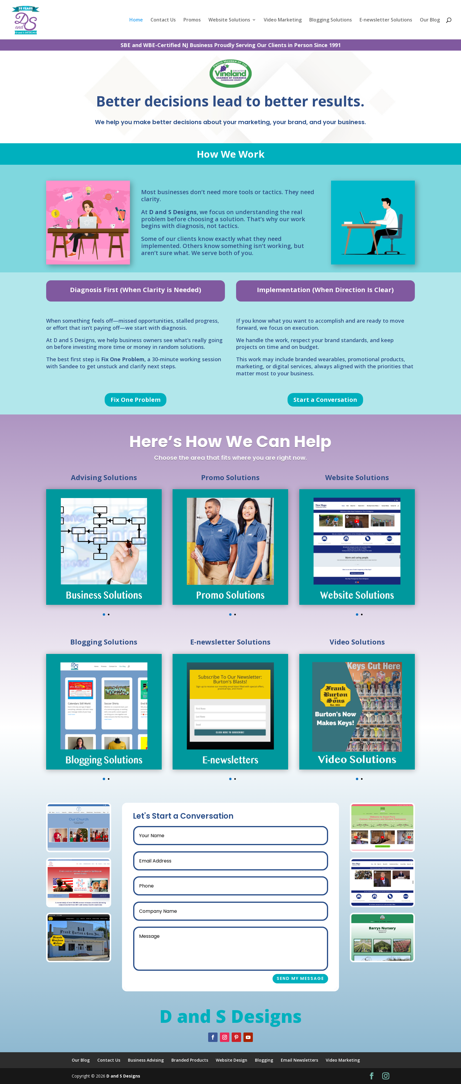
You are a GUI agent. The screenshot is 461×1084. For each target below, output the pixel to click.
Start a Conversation (325, 400)
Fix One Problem (136, 400)
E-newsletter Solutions (386, 20)
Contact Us (163, 20)
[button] (104, 614)
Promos (192, 20)
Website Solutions (229, 20)
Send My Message (313, 978)
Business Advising (146, 1060)
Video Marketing (283, 20)
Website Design (231, 1060)
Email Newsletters (299, 1060)
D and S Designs (123, 1076)
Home (136, 20)
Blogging (264, 1060)
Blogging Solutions (330, 20)
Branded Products (189, 1060)
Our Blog (430, 20)
